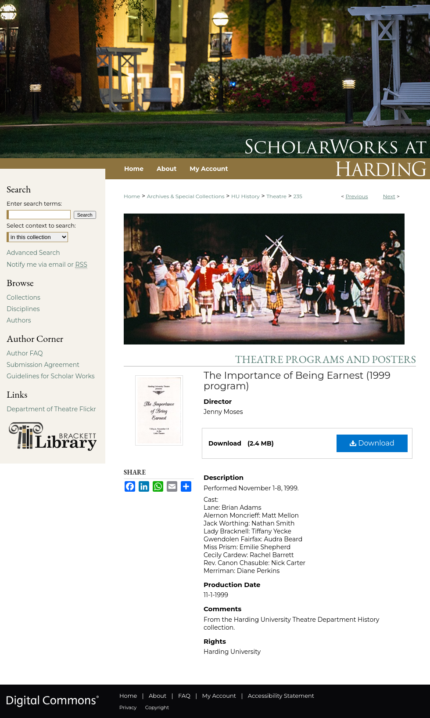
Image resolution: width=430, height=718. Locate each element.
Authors (19, 320)
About (157, 695)
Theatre (276, 196)
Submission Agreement (43, 365)
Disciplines (23, 309)
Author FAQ (25, 353)
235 (298, 196)
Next (389, 196)
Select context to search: (41, 225)
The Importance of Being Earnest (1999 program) (297, 381)
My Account (219, 695)
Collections (23, 297)
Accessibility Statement (281, 695)
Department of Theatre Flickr (51, 409)
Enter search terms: (34, 203)
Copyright (157, 707)
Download (372, 443)
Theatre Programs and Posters (325, 359)
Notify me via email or (47, 264)
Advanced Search (33, 253)
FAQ (184, 695)
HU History (245, 196)
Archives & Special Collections (186, 196)
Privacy (127, 707)
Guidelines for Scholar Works (51, 376)
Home (132, 196)
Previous (356, 196)
